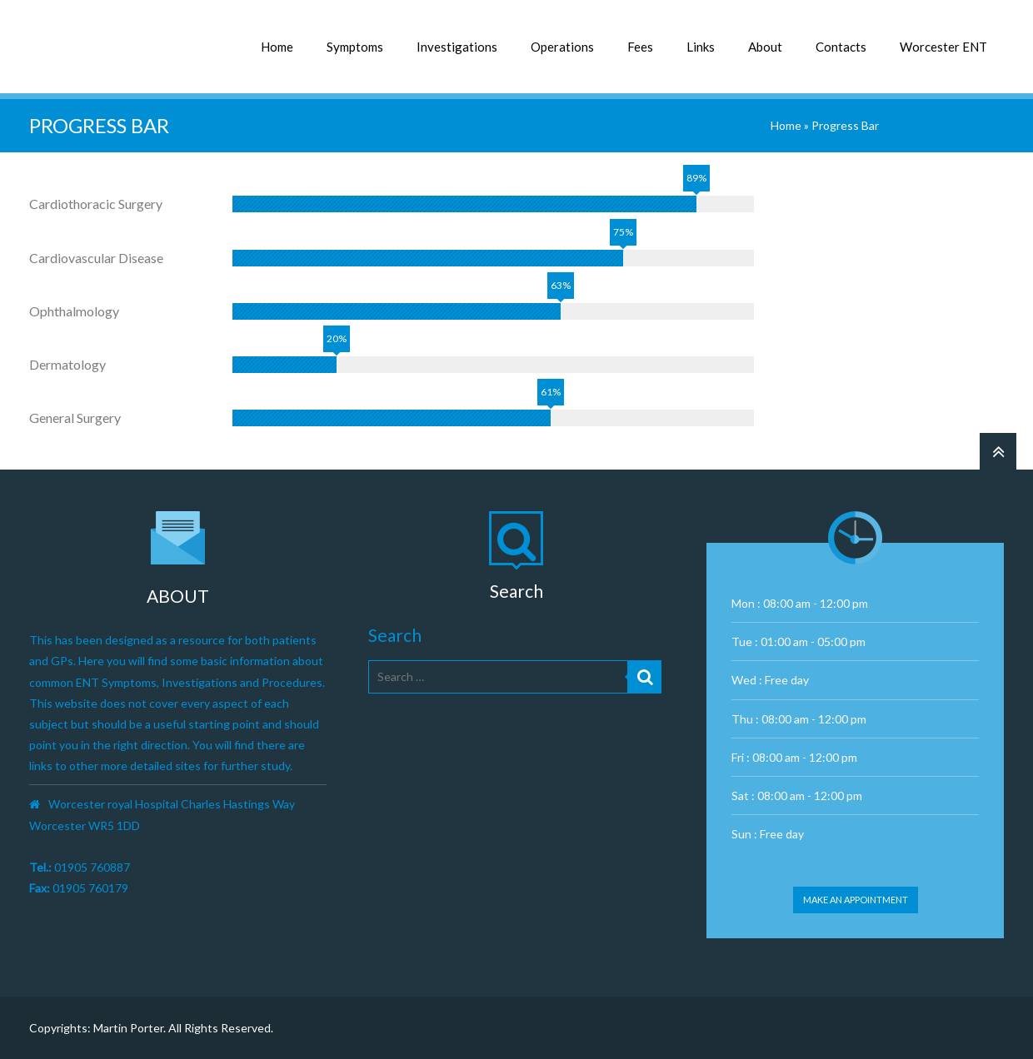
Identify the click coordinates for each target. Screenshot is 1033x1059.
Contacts (841, 46)
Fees (640, 46)
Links (700, 46)
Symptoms (355, 46)
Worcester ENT (943, 46)
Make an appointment (855, 899)
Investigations (457, 46)
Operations (562, 46)
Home (277, 46)
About (765, 46)
